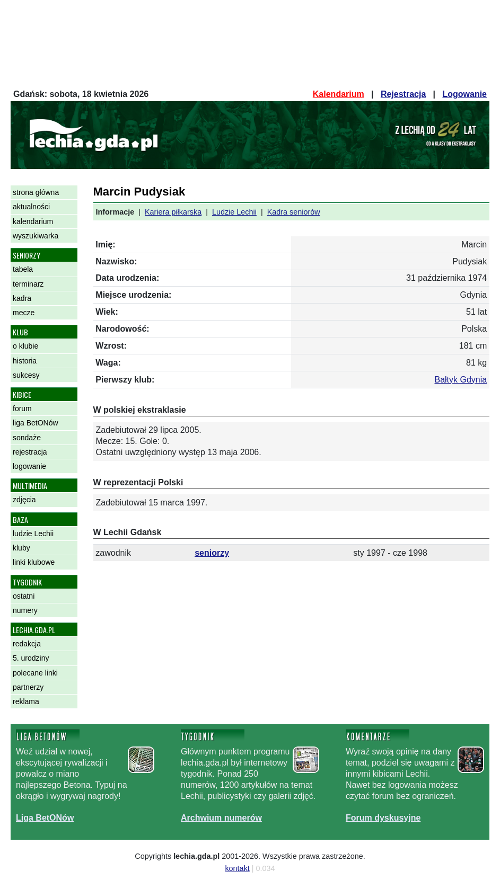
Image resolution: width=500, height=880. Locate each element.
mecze (23, 312)
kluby (21, 548)
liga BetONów (35, 423)
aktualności (31, 206)
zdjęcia (24, 499)
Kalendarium (338, 94)
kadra (22, 298)
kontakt (237, 868)
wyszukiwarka (35, 236)
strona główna (36, 192)
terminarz (28, 284)
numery (25, 610)
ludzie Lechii (33, 533)
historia (25, 361)
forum (22, 408)
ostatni (23, 596)
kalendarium (33, 221)
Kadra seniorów (293, 212)
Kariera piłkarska (173, 212)
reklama (26, 701)
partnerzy (28, 687)
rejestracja (30, 452)
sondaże (27, 437)
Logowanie (464, 94)
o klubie (25, 346)
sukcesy (26, 375)
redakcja (27, 643)
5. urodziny (31, 658)
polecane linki (35, 673)
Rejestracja (403, 94)
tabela (23, 269)
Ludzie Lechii (234, 212)
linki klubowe (34, 562)
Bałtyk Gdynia (460, 379)
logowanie (29, 466)
